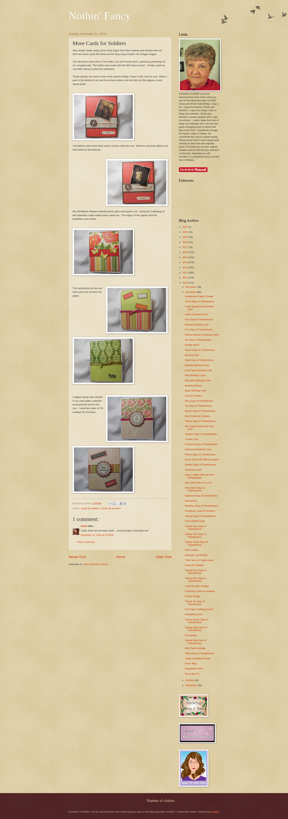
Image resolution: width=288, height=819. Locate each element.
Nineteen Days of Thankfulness (201, 505)
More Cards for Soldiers (197, 416)
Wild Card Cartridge (195, 648)
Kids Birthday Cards (195, 375)
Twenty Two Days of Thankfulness (195, 535)
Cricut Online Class (195, 521)
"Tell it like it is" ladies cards (199, 560)
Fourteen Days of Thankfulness (201, 444)
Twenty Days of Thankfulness (200, 516)
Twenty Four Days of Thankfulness (195, 571)
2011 (185, 277)
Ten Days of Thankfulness (198, 405)
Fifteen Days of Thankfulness (200, 454)
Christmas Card (193, 469)
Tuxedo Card (191, 439)
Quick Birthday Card (195, 390)
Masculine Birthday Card (197, 380)
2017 (185, 247)
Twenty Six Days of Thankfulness (195, 602)
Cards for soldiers (90, 508)
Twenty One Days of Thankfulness (195, 527)
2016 (185, 252)
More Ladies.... (192, 550)
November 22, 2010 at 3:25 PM (97, 535)
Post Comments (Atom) (95, 564)
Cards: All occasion (111, 508)
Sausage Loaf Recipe (196, 555)
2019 (185, 237)
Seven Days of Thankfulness (200, 350)
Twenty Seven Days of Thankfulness (196, 621)
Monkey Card (192, 355)
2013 (185, 267)
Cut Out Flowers (193, 395)
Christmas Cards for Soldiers (200, 511)
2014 (185, 262)
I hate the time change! (197, 586)
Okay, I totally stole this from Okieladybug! (199, 476)
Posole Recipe (192, 596)
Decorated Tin (192, 673)
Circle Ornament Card (196, 314)
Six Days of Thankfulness (198, 339)
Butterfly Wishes (193, 385)
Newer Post (77, 557)
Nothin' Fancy (100, 16)
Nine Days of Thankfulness (199, 400)
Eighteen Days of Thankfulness (201, 495)
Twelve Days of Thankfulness (200, 421)
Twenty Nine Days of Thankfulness (195, 641)
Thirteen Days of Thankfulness (201, 434)
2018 (185, 242)
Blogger (215, 811)
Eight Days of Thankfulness (199, 360)
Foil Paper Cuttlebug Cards (199, 609)
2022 (185, 226)
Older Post (164, 557)
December (191, 287)
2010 (185, 282)
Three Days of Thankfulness (199, 301)
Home (120, 557)
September (191, 685)
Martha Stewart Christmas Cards (202, 334)
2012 (185, 272)
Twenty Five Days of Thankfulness (195, 579)
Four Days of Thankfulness (199, 319)
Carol (84, 526)
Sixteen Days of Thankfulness (200, 464)
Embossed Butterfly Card (198, 449)
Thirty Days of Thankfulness (199, 653)
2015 (185, 257)
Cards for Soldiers (194, 565)
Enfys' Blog (191, 663)
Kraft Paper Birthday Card (198, 370)
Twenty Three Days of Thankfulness (196, 543)
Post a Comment (86, 542)
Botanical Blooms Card (197, 365)
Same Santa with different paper (202, 459)
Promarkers (191, 500)
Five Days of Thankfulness (199, 329)
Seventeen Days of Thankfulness (195, 489)
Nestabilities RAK (194, 668)
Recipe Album (192, 344)
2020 (185, 232)
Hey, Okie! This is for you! (198, 482)
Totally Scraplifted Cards (197, 658)
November (191, 292)
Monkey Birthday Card (196, 324)
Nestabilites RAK (194, 614)
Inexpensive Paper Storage (199, 296)
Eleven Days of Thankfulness (200, 411)
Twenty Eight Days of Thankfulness (196, 629)
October (189, 680)
